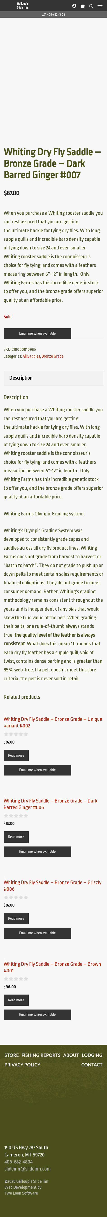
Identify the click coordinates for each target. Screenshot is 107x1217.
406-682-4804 (56, 14)
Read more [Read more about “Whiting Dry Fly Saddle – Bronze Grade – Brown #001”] (16, 1000)
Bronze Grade (53, 356)
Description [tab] (21, 378)
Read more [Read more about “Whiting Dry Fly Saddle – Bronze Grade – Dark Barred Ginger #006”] (16, 837)
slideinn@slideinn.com (28, 1169)
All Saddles (31, 356)
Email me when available (37, 334)
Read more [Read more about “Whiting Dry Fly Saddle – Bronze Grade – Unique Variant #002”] (16, 756)
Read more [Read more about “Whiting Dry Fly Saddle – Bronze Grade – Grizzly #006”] (16, 919)
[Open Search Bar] (91, 5)
